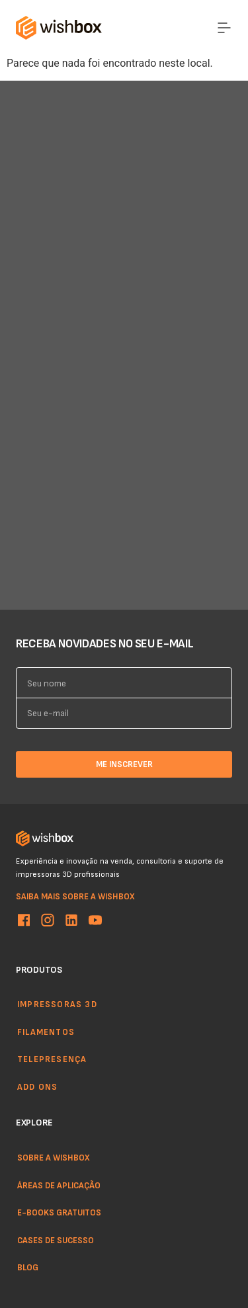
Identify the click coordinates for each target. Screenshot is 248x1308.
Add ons (37, 1086)
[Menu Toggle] (224, 28)
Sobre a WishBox (53, 1157)
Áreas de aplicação (59, 1184)
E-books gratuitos (59, 1212)
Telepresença (52, 1059)
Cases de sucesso (55, 1239)
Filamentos (46, 1031)
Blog (27, 1267)
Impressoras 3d (57, 1004)
